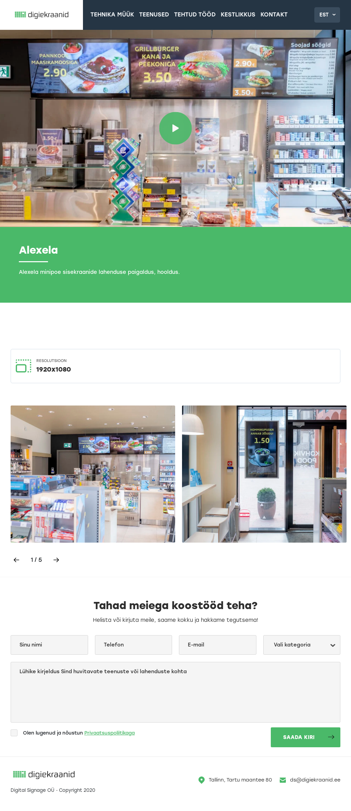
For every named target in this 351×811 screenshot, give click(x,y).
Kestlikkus (223, 15)
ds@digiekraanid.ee (310, 785)
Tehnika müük (115, 15)
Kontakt (254, 15)
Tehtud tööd (186, 15)
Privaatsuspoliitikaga (109, 738)
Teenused (152, 15)
